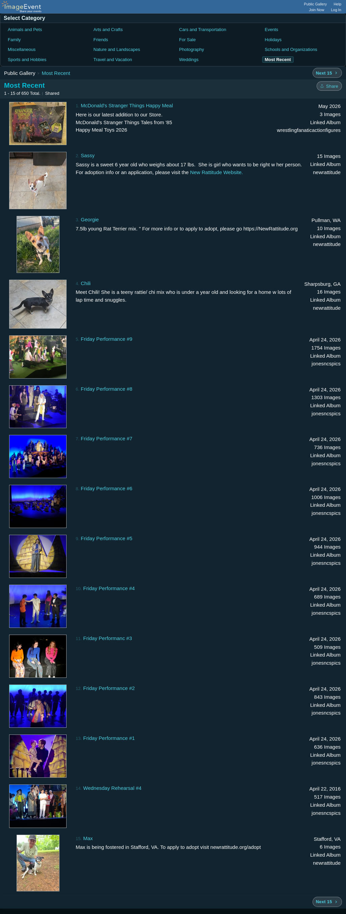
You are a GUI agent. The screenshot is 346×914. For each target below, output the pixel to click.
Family (14, 39)
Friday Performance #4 (109, 588)
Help (337, 4)
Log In (336, 10)
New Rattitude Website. (216, 172)
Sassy (88, 155)
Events (271, 29)
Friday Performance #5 (106, 538)
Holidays (273, 39)
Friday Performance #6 (106, 488)
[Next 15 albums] (327, 73)
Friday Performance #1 (109, 738)
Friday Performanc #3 (107, 638)
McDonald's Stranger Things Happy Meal (127, 105)
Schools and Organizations (291, 49)
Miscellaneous (21, 49)
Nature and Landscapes (117, 49)
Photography (191, 49)
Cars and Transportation (202, 29)
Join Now (316, 10)
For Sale (187, 39)
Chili (86, 283)
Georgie (90, 219)
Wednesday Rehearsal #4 (112, 788)
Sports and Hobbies (27, 59)
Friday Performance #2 (109, 688)
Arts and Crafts (108, 29)
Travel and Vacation (113, 59)
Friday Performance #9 (106, 339)
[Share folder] (329, 86)
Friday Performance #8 (106, 389)
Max (88, 838)
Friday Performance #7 (106, 438)
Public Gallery (315, 4)
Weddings (189, 59)
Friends (101, 39)
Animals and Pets (25, 29)
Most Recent (56, 73)
